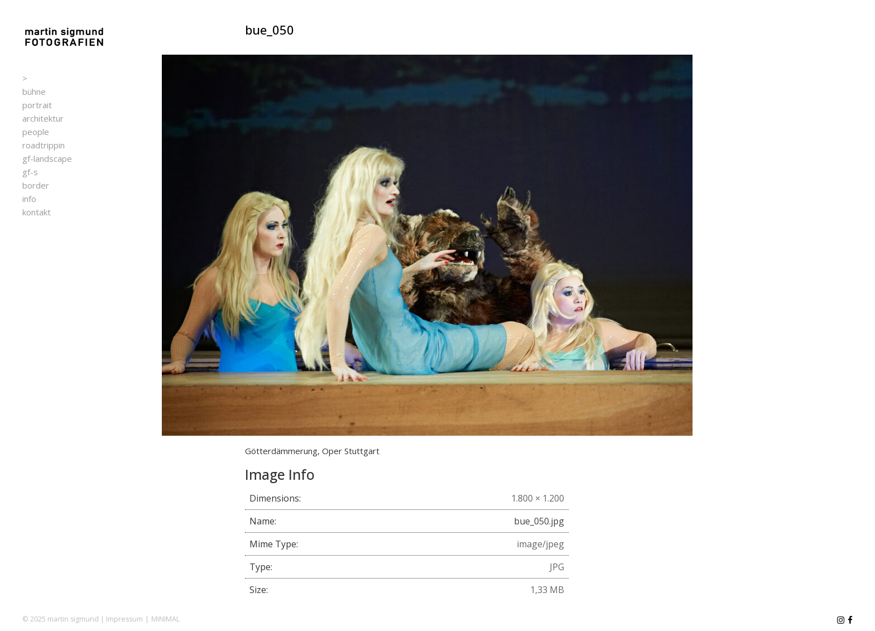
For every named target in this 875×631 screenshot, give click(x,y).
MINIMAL (165, 619)
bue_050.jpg (539, 521)
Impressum (124, 619)
